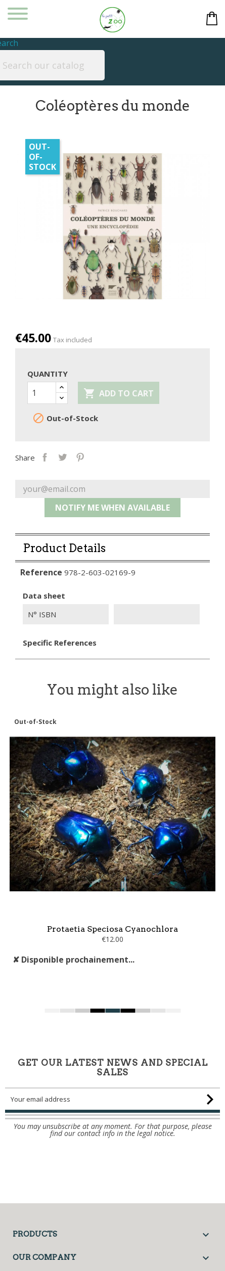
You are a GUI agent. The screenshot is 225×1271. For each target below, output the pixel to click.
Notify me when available (112, 529)
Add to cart (118, 393)
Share (66, 456)
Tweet (84, 456)
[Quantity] (41, 393)
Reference (41, 594)
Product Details (64, 569)
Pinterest (102, 456)
